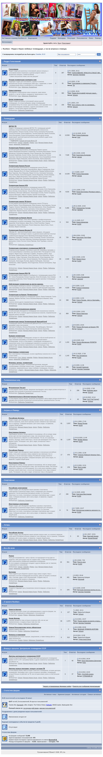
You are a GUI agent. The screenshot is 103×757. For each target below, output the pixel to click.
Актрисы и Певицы (11, 410)
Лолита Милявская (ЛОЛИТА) (86, 342)
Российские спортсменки (18, 488)
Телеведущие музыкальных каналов (22, 309)
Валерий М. (53, 740)
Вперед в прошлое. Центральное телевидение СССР (25, 648)
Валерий (81, 579)
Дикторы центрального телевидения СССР (24, 656)
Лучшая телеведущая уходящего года (22, 80)
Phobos (32, 142)
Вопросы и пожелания (17, 634)
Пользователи (82, 38)
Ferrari (79, 239)
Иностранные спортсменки (19, 504)
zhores (11, 144)
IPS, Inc (62, 752)
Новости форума (15, 609)
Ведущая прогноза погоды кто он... (89, 590)
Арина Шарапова (82, 222)
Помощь (98, 38)
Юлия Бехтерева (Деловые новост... (88, 192)
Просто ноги (81, 562)
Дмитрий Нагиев (92, 536)
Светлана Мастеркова (83, 494)
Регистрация (66, 43)
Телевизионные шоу (12, 380)
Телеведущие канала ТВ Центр (20, 201)
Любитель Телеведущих (29, 87)
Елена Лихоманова (83, 277)
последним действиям (31, 708)
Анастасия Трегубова (83, 237)
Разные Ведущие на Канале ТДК (87, 327)
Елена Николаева (82, 174)
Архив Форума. (14, 618)
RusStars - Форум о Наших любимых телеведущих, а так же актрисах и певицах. (35, 49)
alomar (79, 157)
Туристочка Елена (84, 639)
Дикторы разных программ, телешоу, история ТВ (27, 668)
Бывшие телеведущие (17, 336)
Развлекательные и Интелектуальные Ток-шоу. (26, 396)
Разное (11, 556)
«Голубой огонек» (88, 674)
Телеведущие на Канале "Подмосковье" (23, 294)
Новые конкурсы (15, 90)
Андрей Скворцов (82, 367)
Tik (74, 85)
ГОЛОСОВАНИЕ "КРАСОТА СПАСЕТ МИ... (86, 73)
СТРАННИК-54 (87, 676)
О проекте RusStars (11, 602)
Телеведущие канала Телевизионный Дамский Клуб (28, 321)
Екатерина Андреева (83, 155)
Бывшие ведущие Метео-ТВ (28, 140)
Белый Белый (93, 538)
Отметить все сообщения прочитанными (86, 686)
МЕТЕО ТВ (12, 126)
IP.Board (51, 752)
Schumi (75, 95)
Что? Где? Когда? (93, 399)
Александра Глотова (83, 208)
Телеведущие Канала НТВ (18, 185)
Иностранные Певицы (17, 463)
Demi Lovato (82, 467)
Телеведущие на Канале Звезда (20, 218)
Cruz (19, 87)
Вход (59, 43)
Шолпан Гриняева (79, 74)
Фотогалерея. (7, 42)
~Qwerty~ (21, 370)
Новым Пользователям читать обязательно (25, 627)
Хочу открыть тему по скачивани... (83, 105)
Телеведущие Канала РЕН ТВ (19, 273)
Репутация (71, 38)
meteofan (26, 142)
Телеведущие (9, 119)
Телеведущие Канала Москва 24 (20, 230)
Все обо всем (9, 548)
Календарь (62, 38)
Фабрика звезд (92, 390)
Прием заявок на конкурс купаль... (89, 621)
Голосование (13, 69)
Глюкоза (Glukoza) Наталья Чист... (89, 455)
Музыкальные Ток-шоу (17, 387)
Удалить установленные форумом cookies (57, 686)
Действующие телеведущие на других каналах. (26, 284)
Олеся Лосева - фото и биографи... (88, 300)
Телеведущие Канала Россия (19, 166)
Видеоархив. (32, 38)
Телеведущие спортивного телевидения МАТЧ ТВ (27, 248)
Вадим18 (20, 705)
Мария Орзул (81, 259)
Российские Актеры (16, 532)
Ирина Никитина (82, 313)
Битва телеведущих (16, 99)
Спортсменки (9, 480)
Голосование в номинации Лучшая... (84, 83)
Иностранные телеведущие (19, 352)
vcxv (78, 137)
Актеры (7, 525)
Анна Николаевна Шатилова (91, 660)
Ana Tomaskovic (81, 355)
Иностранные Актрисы (17, 432)
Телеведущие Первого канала (20, 148)
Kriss (84, 662)
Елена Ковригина (82, 135)
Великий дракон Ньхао (45, 142)
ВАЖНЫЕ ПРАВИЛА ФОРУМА (88, 629)
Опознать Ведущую (16, 586)
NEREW (80, 210)
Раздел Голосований (12, 61)
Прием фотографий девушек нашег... (84, 93)
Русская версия (42, 752)
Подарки (53, 38)
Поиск (91, 38)
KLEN (79, 194)
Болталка (12, 572)
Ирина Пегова (82, 423)
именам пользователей (47, 708)
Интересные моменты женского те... (88, 510)
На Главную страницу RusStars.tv (14, 38)
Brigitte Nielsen (83, 439)
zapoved (80, 279)
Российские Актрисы (16, 418)
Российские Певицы (16, 450)
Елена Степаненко (82, 287)
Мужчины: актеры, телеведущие (21, 362)
